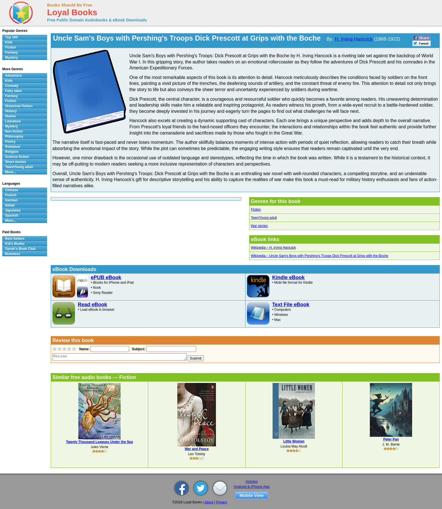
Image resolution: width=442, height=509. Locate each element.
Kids (8, 42)
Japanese (13, 210)
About (208, 502)
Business (12, 254)
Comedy (11, 86)
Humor (10, 116)
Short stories (15, 162)
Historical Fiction (18, 106)
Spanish (11, 215)
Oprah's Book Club (20, 249)
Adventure (13, 76)
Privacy (221, 502)
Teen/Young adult (264, 218)
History (11, 111)
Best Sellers (15, 239)
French (10, 195)
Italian (10, 205)
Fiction (256, 209)
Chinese (11, 190)
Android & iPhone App (251, 486)
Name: (83, 349)
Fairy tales (13, 91)
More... (10, 172)
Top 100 (11, 37)
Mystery (11, 58)
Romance (12, 147)
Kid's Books (15, 244)
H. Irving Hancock (354, 39)
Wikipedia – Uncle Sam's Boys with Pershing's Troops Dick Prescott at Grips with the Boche (319, 256)
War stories (259, 226)
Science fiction (17, 157)
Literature (13, 121)
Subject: (138, 349)
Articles (252, 481)
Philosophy (14, 136)
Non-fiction (14, 131)
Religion (11, 152)
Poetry (10, 142)
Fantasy (11, 52)
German (11, 200)
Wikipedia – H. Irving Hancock (273, 248)
